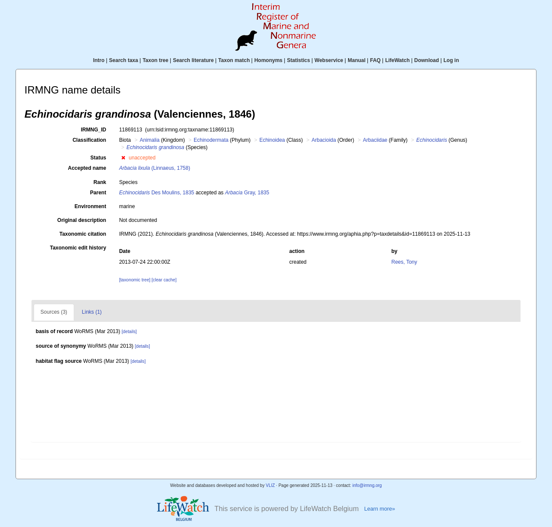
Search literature (193, 60)
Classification (89, 140)
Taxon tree (156, 60)
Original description (81, 220)
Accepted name (87, 168)
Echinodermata (211, 140)
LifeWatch (397, 60)
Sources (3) (54, 312)
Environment (90, 206)
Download (426, 60)
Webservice (328, 60)
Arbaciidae (375, 140)
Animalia (150, 140)
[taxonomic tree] (134, 280)
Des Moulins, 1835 (156, 193)
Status (99, 158)
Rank (100, 182)
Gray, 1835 (247, 193)
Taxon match (234, 60)
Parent (98, 193)
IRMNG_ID (94, 130)
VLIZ (270, 485)
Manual (356, 60)
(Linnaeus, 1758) (154, 168)
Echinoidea (272, 140)
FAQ (375, 60)
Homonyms (268, 60)
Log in (451, 60)
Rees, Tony (404, 262)
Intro (99, 60)
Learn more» (379, 509)
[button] (123, 157)
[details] (129, 331)
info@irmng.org (367, 485)
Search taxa (123, 60)
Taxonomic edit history (78, 248)
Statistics (298, 60)
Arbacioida (324, 140)
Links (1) (92, 312)
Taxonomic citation (83, 234)
